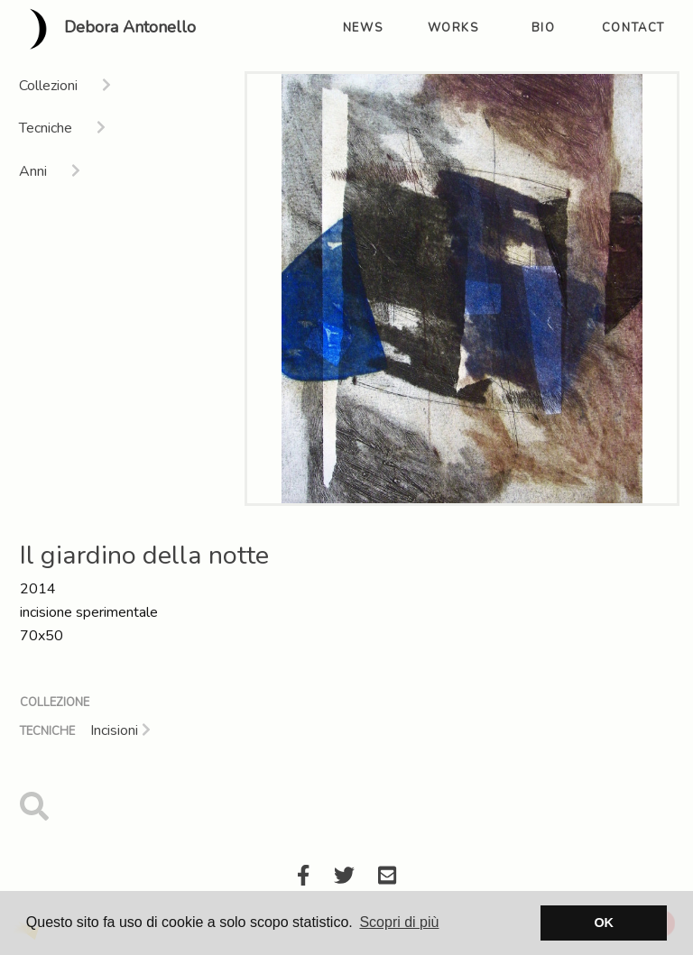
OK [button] (604, 922)
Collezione (54, 702)
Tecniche (47, 731)
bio (543, 28)
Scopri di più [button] (399, 922)
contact (633, 28)
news (363, 28)
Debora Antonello (105, 28)
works (453, 28)
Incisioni (120, 730)
